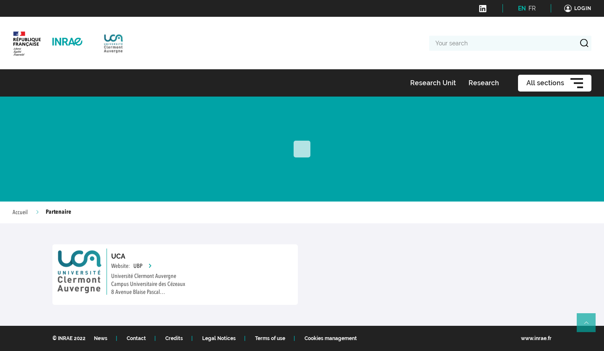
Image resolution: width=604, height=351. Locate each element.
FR (532, 8)
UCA (118, 256)
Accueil (20, 212)
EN (522, 8)
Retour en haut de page (590, 326)
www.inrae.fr (536, 338)
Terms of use (270, 338)
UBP (142, 266)
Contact (136, 338)
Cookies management (331, 338)
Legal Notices (219, 338)
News (100, 338)
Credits (174, 338)
